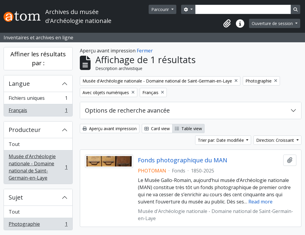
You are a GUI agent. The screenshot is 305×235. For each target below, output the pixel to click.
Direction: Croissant (275, 140)
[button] (227, 23)
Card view (157, 128)
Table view (188, 128)
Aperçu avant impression (110, 128)
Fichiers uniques (38, 99)
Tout (14, 144)
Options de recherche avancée (127, 110)
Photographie (38, 225)
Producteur (25, 130)
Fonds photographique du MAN (182, 160)
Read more (260, 201)
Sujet (16, 197)
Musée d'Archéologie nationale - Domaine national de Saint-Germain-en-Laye (38, 167)
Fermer (145, 50)
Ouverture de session (273, 23)
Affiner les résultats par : (38, 58)
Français (38, 111)
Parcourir (160, 9)
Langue (19, 84)
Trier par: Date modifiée (221, 140)
